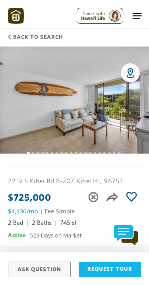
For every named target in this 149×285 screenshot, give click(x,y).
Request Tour (109, 269)
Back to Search (35, 37)
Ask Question (39, 269)
